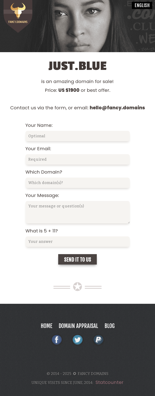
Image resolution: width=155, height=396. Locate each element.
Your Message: (42, 195)
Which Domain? (43, 172)
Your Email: (38, 148)
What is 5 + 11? (41, 231)
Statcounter (109, 382)
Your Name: (39, 125)
